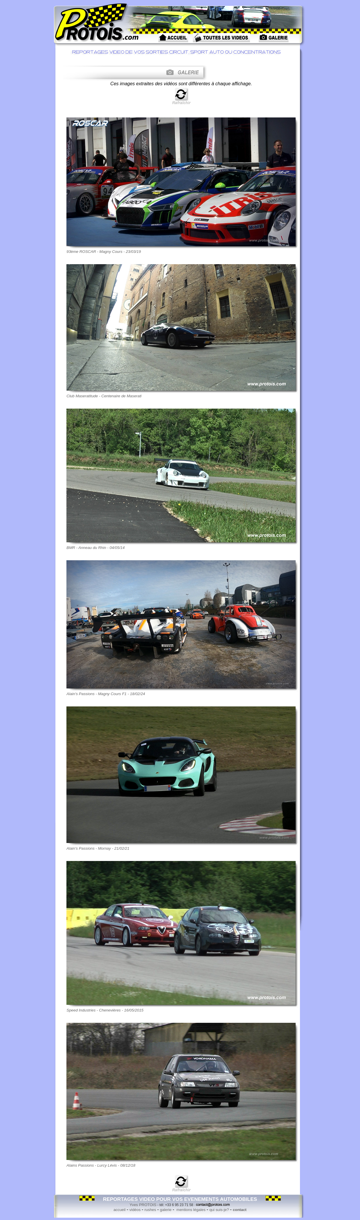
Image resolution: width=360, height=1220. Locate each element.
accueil (119, 1210)
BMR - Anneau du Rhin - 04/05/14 (95, 547)
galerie (165, 1210)
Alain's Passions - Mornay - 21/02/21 (97, 848)
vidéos (135, 1210)
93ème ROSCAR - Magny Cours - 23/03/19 (103, 251)
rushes (150, 1210)
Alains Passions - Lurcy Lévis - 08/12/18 (100, 1165)
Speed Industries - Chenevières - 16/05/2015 (104, 1010)
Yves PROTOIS (143, 1205)
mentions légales (191, 1210)
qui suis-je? (219, 1210)
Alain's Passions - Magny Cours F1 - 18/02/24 (105, 694)
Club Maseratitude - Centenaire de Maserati (104, 396)
